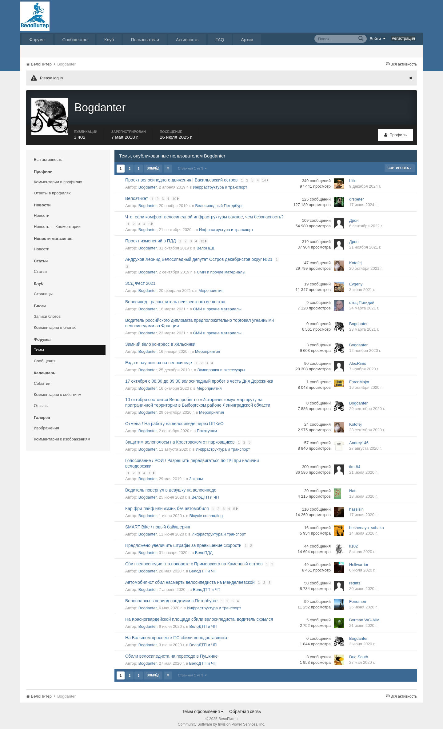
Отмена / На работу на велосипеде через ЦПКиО (174, 419)
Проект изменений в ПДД (150, 236)
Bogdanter (147, 183)
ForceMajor (359, 378)
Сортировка (400, 163)
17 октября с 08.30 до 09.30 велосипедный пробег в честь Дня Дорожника (199, 376)
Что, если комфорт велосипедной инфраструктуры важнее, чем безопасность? (204, 212)
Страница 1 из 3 (192, 164)
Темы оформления (203, 707)
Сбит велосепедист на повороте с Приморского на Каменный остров (194, 559)
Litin (353, 176)
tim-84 (354, 462)
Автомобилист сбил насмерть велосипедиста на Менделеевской (190, 578)
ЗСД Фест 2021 (140, 279)
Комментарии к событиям (58, 390)
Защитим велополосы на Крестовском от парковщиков (180, 437)
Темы (39, 345)
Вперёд (153, 164)
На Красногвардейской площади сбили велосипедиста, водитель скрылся (199, 614)
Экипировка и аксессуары (221, 365)
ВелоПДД (205, 243)
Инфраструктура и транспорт (220, 183)
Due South (358, 653)
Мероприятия (211, 286)
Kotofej (355, 259)
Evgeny (355, 280)
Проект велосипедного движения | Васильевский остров (181, 175)
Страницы (43, 289)
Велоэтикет (136, 194)
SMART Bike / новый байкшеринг (158, 522)
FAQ (219, 39)
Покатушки (207, 426)
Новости (41, 211)
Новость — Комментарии (57, 222)
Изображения (46, 423)
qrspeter (356, 195)
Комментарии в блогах (55, 323)
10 (176, 194)
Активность (187, 39)
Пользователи (145, 39)
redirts (354, 579)
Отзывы (41, 401)
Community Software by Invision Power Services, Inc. (221, 720)
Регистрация (403, 38)
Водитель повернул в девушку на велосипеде (170, 485)
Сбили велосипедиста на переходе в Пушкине (171, 651)
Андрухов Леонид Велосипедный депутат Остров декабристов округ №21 (199, 255)
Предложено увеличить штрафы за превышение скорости (183, 541)
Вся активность (48, 155)
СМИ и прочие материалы (221, 267)
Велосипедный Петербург (219, 201)
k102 (353, 542)
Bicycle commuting (206, 511)
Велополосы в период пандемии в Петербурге (171, 596)
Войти (378, 38)
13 (204, 236)
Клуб (109, 39)
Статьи (40, 267)
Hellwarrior (358, 560)
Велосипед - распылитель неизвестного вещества (175, 297)
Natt (353, 486)
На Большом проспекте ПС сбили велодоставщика (176, 633)
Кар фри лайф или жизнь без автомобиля (167, 504)
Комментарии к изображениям (62, 434)
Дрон (353, 216)
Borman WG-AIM (364, 616)
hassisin (356, 505)
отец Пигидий (361, 298)
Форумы (37, 39)
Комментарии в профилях (58, 177)
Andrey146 (359, 438)
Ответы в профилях (52, 188)
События (42, 379)
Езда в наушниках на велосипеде (158, 358)
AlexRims (357, 359)
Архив (247, 39)
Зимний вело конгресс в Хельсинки (160, 339)
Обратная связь (245, 707)
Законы (196, 474)
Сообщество (74, 39)
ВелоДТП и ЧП (205, 493)
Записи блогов (47, 312)
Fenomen (357, 597)
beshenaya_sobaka (366, 523)
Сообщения (45, 356)
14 (266, 175)
